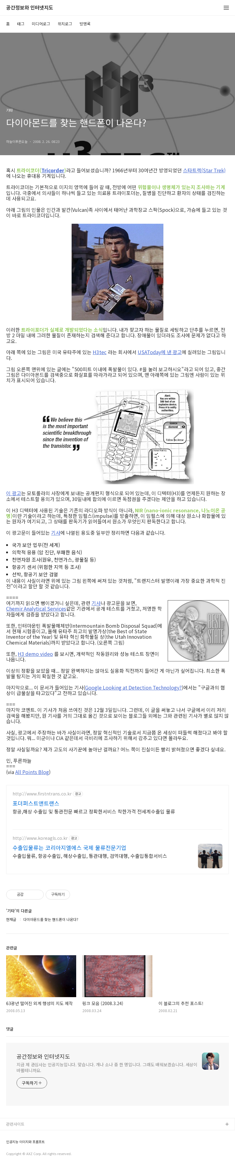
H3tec (99, 352)
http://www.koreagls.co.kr (40, 838)
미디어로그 (41, 24)
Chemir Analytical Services (36, 608)
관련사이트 (15, 1124)
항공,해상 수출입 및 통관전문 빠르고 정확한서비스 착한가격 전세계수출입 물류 (94, 811)
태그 (20, 24)
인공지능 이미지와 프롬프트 (25, 1142)
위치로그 (65, 24)
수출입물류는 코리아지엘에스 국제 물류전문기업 (69, 847)
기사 (55, 532)
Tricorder (52, 170)
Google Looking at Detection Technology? (133, 687)
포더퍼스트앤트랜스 (36, 803)
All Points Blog (32, 772)
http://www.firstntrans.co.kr (42, 793)
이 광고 (13, 493)
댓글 (9, 1029)
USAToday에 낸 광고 (160, 352)
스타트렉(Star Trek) (204, 170)
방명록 (85, 24)
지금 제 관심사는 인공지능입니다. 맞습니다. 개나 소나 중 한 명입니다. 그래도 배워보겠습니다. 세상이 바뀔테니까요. (107, 1067)
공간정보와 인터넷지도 (29, 8)
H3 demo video (35, 653)
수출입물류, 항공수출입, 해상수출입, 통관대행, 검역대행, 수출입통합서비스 (90, 855)
